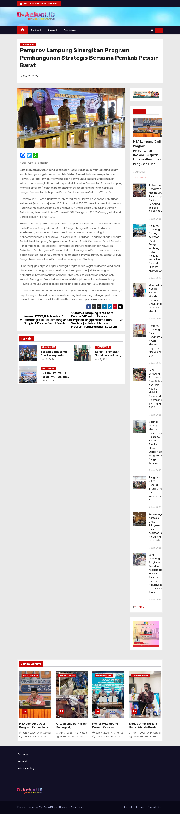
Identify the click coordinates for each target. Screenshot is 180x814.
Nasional (36, 30)
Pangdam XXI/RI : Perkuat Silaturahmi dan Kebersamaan (156, 488)
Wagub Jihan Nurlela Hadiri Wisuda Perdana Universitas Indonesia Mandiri (144, 729)
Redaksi (22, 761)
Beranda (22, 754)
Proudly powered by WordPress (33, 807)
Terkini (139, 111)
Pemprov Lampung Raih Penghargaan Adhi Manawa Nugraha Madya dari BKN (156, 340)
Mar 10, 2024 (48, 359)
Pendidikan (70, 30)
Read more (141, 177)
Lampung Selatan (140, 675)
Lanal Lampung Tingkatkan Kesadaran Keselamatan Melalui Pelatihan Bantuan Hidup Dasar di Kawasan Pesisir (156, 573)
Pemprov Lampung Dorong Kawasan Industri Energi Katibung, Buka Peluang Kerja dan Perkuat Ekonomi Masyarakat (155, 248)
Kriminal (52, 30)
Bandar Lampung (30, 675)
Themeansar (77, 807)
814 (141, 607)
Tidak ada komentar (35, 736)
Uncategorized (27, 44)
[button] (152, 30)
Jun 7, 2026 (29, 732)
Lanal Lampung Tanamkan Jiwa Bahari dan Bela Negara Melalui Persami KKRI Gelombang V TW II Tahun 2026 (156, 388)
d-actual (44, 732)
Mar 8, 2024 (102, 359)
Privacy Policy (25, 768)
